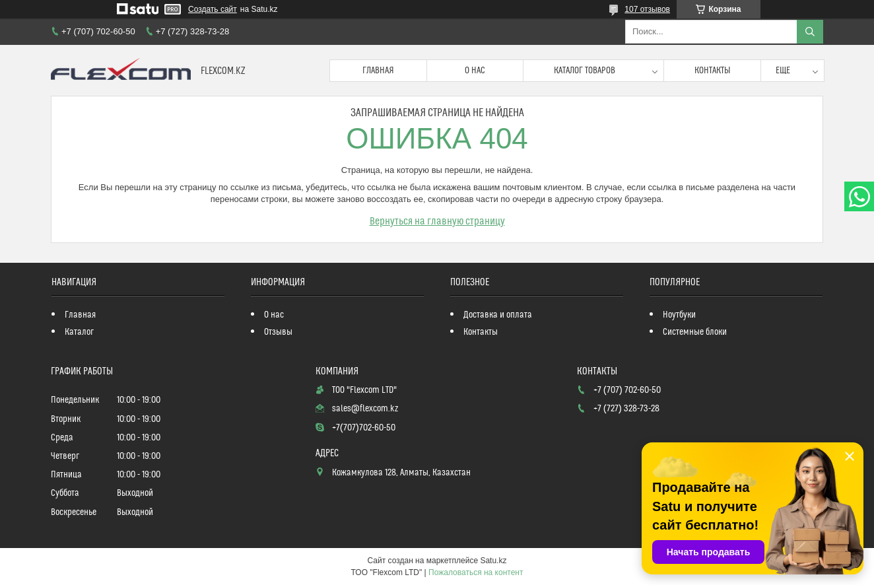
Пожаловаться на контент (475, 572)
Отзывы (278, 332)
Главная (378, 70)
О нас (475, 70)
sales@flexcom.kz (365, 408)
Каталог (79, 332)
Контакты (712, 70)
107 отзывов (647, 9)
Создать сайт (212, 9)
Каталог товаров (584, 70)
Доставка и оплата (497, 315)
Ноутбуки (679, 315)
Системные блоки (695, 332)
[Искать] (810, 32)
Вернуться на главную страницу (437, 221)
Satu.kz (493, 560)
